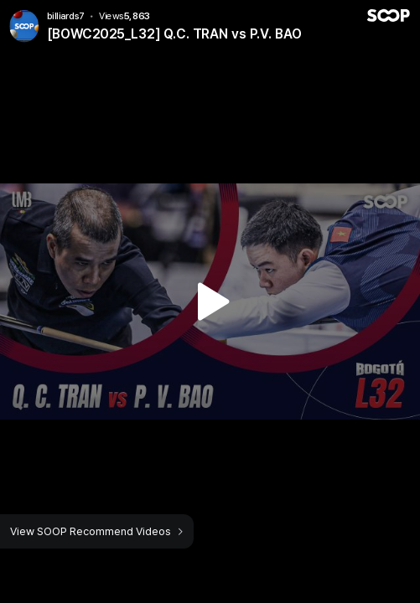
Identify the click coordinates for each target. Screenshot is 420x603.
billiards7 (66, 16)
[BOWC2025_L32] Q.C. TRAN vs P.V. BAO (174, 34)
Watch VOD (210, 301)
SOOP (388, 15)
